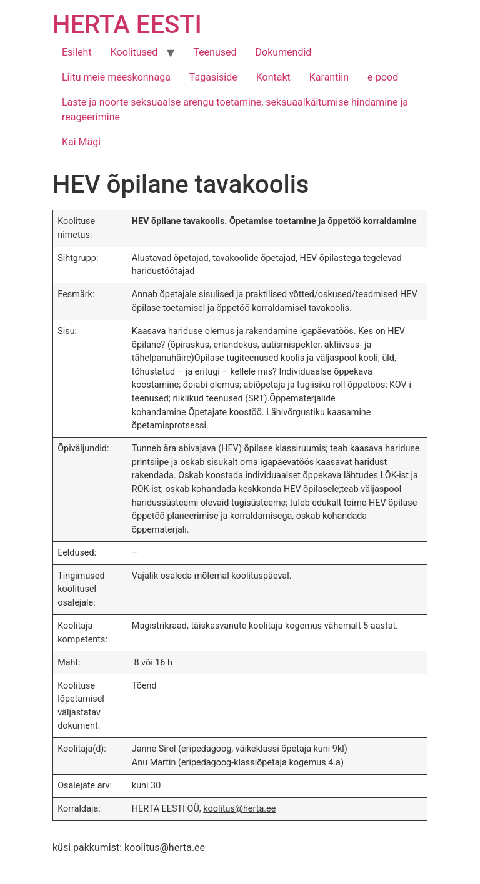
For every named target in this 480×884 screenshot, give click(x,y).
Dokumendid (284, 52)
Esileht (77, 52)
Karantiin (329, 77)
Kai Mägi (81, 142)
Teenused (214, 52)
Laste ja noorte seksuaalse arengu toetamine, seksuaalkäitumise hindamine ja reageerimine (235, 109)
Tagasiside (213, 77)
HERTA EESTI (127, 24)
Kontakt (273, 77)
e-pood (383, 77)
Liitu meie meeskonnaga (116, 77)
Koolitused (134, 52)
